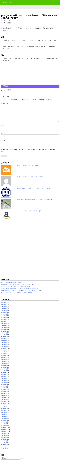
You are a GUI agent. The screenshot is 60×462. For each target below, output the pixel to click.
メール (3, 133)
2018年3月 (4, 421)
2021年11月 (4, 351)
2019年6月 (4, 393)
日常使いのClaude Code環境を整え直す (11, 282)
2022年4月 (4, 340)
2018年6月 (4, 414)
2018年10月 (4, 406)
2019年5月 (4, 395)
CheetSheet (4, 448)
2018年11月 (4, 404)
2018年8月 (4, 410)
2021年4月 (4, 365)
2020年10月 (4, 376)
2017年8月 (4, 435)
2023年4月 (4, 329)
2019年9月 (4, 391)
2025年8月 (4, 306)
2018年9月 (4, 408)
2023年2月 (4, 332)
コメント (4, 103)
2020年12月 (4, 372)
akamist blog (7, 3)
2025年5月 (4, 313)
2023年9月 (4, 323)
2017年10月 (4, 431)
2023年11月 (4, 321)
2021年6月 (4, 361)
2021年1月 (4, 370)
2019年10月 (4, 389)
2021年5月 (4, 363)
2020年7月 (4, 382)
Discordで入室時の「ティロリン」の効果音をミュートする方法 (33, 188)
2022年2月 (4, 344)
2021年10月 (4, 353)
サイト (3, 140)
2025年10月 (4, 304)
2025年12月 (4, 302)
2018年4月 (4, 418)
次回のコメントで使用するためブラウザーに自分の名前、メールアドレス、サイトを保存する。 (29, 150)
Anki (9, 22)
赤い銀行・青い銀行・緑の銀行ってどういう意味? (30, 177)
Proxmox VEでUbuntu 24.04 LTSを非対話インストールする (17, 284)
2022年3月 (4, 342)
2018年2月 (4, 423)
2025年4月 (4, 315)
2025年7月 (4, 308)
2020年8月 (4, 380)
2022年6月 (4, 336)
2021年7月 (4, 359)
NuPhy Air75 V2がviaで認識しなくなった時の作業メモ (15, 286)
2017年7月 (4, 437)
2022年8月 (4, 334)
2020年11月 (4, 374)
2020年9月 (4, 378)
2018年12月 (4, 401)
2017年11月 (4, 429)
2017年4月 (4, 444)
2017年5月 (4, 442)
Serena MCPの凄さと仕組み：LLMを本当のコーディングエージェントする (21, 290)
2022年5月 (4, 338)
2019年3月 (4, 397)
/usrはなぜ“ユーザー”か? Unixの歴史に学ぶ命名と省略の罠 (16, 293)
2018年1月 (4, 425)
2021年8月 (4, 357)
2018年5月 (4, 416)
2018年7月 (4, 412)
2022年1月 (4, 346)
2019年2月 (4, 399)
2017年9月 (4, 433)
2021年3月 (4, 368)
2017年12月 (4, 427)
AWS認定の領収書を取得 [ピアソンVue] (27, 165)
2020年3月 (4, 387)
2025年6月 (4, 310)
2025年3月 (4, 317)
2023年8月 (4, 325)
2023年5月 (4, 327)
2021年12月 (4, 349)
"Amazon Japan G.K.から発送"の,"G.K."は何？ (29, 211)
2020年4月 (4, 385)
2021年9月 (4, 355)
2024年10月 (4, 319)
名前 (2, 125)
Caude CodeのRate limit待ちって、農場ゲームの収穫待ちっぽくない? (19, 288)
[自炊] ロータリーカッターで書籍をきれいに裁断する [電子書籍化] (34, 199)
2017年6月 (4, 440)
